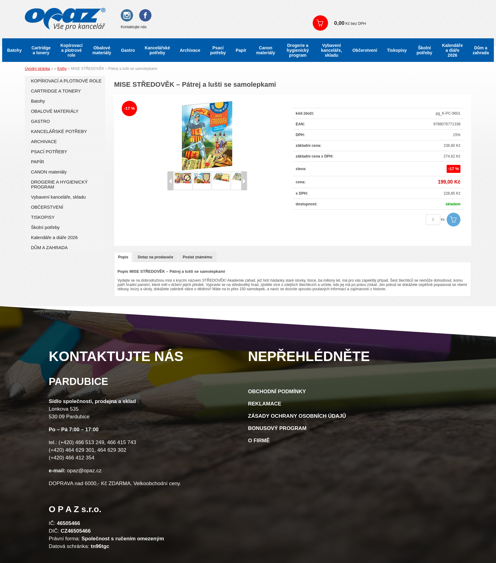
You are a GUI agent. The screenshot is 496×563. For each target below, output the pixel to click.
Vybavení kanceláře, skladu (331, 50)
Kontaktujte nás (134, 27)
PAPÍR (37, 161)
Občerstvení (364, 50)
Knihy (62, 69)
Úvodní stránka (37, 69)
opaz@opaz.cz (84, 471)
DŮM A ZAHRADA (49, 247)
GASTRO (40, 121)
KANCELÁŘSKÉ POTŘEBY (59, 131)
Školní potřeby (424, 50)
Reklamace (264, 404)
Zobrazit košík (397, 23)
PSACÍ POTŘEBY (49, 151)
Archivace (190, 50)
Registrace (353, 12)
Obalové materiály (101, 50)
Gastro (128, 50)
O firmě (259, 440)
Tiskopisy (396, 50)
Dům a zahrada (481, 50)
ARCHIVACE (44, 141)
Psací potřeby (218, 50)
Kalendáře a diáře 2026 (452, 50)
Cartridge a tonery (41, 50)
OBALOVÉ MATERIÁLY (54, 111)
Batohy (14, 50)
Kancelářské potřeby (157, 50)
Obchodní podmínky (277, 391)
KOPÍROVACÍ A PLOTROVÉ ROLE (66, 80)
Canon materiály (265, 50)
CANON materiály (49, 171)
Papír (241, 50)
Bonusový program (277, 428)
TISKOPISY (43, 217)
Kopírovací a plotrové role (71, 50)
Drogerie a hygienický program (298, 50)
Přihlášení (326, 12)
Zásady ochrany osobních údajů (297, 416)
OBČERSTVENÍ (47, 207)
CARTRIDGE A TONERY (56, 91)
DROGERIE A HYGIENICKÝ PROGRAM (59, 184)
